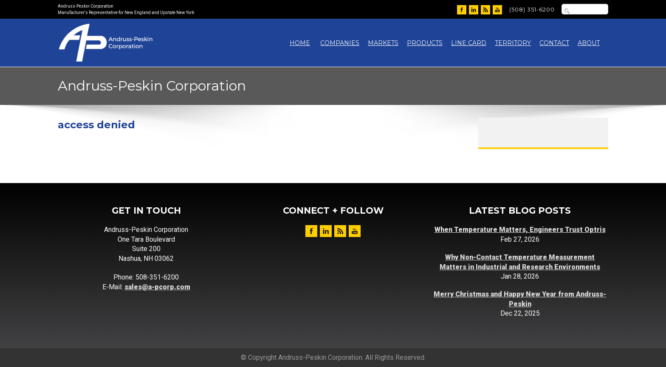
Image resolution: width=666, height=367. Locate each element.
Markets (383, 43)
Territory (513, 43)
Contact (554, 43)
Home (300, 43)
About (589, 43)
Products (425, 43)
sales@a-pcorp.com (157, 287)
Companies (339, 43)
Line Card (468, 43)
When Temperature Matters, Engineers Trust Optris (520, 230)
